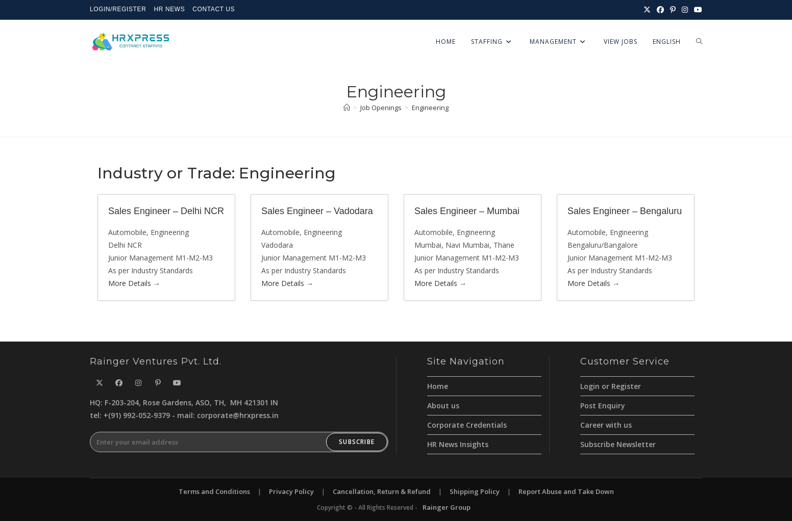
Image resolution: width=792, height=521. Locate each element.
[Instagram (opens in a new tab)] (685, 10)
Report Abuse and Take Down (566, 491)
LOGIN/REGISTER (118, 9)
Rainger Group (447, 507)
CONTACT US (213, 9)
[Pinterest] (157, 382)
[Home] (346, 107)
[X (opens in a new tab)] (647, 10)
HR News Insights (457, 444)
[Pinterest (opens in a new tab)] (673, 10)
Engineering (430, 107)
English (667, 41)
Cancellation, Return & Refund (382, 491)
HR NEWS (169, 9)
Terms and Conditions (214, 491)
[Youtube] (177, 382)
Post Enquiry (602, 405)
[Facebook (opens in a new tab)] (660, 10)
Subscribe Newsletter (618, 444)
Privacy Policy (291, 491)
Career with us (606, 425)
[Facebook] (119, 382)
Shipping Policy (475, 491)
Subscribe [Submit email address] (357, 441)
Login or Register (610, 386)
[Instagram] (138, 382)
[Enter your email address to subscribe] (239, 442)
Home (437, 386)
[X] (99, 382)
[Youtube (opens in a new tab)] (696, 10)
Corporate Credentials (467, 425)
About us (443, 405)
